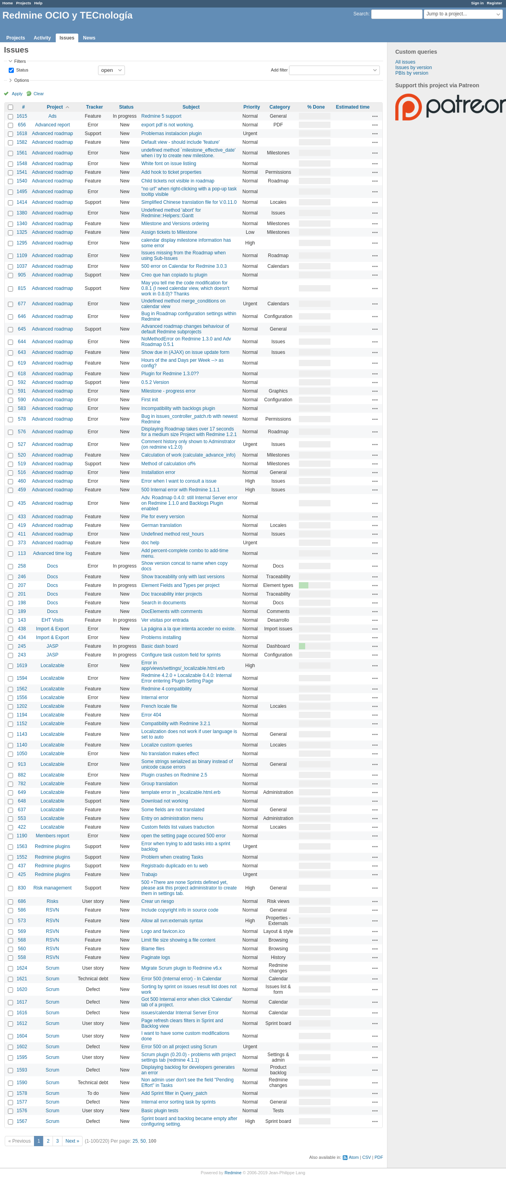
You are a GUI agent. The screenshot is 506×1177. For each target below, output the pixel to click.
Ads (52, 116)
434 (22, 637)
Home (7, 3)
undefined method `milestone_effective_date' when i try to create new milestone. (189, 152)
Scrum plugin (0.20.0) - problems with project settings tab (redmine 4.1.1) (189, 1057)
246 (22, 576)
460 (22, 481)
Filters (20, 61)
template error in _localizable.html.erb (181, 792)
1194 (22, 715)
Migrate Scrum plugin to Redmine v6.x (182, 968)
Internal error (155, 697)
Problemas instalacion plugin (172, 133)
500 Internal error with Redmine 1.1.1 (181, 490)
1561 (22, 153)
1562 (22, 689)
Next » (72, 1141)
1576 (22, 1110)
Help (38, 3)
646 (22, 316)
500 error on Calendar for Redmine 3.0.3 (184, 266)
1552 (22, 857)
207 (22, 585)
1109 (22, 255)
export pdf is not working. (168, 125)
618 (22, 373)
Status (21, 69)
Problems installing (161, 637)
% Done (316, 107)
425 (22, 874)
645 (22, 329)
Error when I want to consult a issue (179, 481)
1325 (22, 232)
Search (360, 14)
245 (22, 646)
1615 (22, 116)
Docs (52, 566)
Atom (354, 1157)
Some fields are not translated (173, 809)
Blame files (153, 948)
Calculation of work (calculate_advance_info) (189, 455)
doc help (150, 542)
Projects (23, 3)
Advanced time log (52, 553)
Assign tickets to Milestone (169, 232)
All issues (405, 62)
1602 (22, 1046)
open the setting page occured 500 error (184, 836)
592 (22, 382)
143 (22, 620)
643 (22, 352)
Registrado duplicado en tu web (175, 866)
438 (22, 629)
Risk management (52, 888)
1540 (22, 181)
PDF (378, 1157)
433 (22, 516)
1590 (22, 1082)
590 (22, 399)
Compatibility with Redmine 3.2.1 (176, 723)
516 (22, 472)
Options (21, 80)
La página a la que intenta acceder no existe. (189, 629)
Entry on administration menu (172, 818)
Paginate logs (156, 957)
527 (22, 444)
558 (22, 957)
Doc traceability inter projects (172, 594)
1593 (22, 1070)
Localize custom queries (167, 745)
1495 (22, 191)
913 (22, 764)
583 (22, 408)
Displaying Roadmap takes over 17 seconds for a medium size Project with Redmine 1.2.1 (189, 431)
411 (22, 534)
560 (22, 948)
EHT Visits (53, 620)
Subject (191, 107)
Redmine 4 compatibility (167, 689)
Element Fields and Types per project (181, 585)
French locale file (159, 706)
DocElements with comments (172, 611)
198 (22, 602)
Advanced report (52, 125)
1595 (22, 1057)
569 (22, 931)
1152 (22, 723)
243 (22, 655)
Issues (67, 38)
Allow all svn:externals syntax (172, 920)
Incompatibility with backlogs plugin (178, 408)
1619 (22, 665)
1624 (22, 968)
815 (22, 288)
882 (22, 775)
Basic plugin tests (160, 1110)
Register (494, 3)
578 (22, 419)
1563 (22, 846)
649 (22, 792)
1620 (22, 989)
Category (280, 107)
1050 (22, 753)
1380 (22, 213)
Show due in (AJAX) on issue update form (186, 352)
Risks (52, 901)
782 (22, 783)
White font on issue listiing (169, 163)
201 (22, 594)
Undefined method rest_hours (173, 534)
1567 (22, 1121)
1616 (22, 1012)
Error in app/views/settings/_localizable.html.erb (183, 665)
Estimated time (353, 107)
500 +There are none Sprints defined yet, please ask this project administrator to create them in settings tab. (189, 888)
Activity (42, 38)
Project (55, 107)
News (89, 38)
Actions (375, 116)
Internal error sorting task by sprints (179, 1102)
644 (22, 341)
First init (150, 399)
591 (22, 391)
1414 (22, 202)
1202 (22, 706)
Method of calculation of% (169, 463)
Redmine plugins (52, 846)
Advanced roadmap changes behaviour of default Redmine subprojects (185, 329)
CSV (366, 1157)
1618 (22, 133)
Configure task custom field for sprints (181, 655)
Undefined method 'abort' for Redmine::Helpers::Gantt (171, 212)
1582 (22, 142)
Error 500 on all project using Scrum (179, 1046)
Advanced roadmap (52, 133)
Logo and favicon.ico (163, 931)
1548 (22, 163)
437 (22, 866)
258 (22, 566)
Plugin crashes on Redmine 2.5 (175, 775)
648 (22, 801)
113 (22, 553)
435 (22, 503)
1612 (22, 1023)
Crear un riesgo (158, 901)
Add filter (279, 69)
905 (22, 275)
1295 (22, 243)
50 (142, 1141)
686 (22, 901)
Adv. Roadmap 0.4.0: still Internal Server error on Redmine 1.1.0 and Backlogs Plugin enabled (190, 503)
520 (22, 455)
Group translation (160, 783)
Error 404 (151, 715)
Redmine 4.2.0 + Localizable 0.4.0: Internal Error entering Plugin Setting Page (187, 678)
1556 (22, 697)
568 (22, 940)
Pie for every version (163, 516)
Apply (17, 93)
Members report (52, 836)
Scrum (52, 968)
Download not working (165, 801)
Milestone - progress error (169, 391)
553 (22, 818)
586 (22, 910)
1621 (22, 978)
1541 (22, 172)
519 (22, 463)
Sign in (477, 3)
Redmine (233, 1172)
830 (22, 888)
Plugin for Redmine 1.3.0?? (170, 373)
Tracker (94, 107)
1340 (22, 223)
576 (22, 431)
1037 (22, 266)
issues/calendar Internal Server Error (180, 1012)
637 (22, 809)
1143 (22, 734)
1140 (22, 745)
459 (22, 490)
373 (22, 542)
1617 (22, 1002)
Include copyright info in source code (180, 910)
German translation (162, 525)
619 (22, 363)
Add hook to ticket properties (172, 172)
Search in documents (164, 602)
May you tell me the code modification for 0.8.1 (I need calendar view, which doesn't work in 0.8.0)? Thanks (185, 288)
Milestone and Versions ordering (175, 223)
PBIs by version (411, 73)
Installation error (159, 472)
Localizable (52, 665)
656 (22, 125)
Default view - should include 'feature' (181, 142)
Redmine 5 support (161, 116)
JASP (53, 646)
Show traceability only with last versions (183, 576)
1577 (22, 1102)
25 (135, 1141)
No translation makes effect (170, 753)
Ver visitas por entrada (165, 620)
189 (22, 611)
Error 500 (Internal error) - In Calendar (182, 978)
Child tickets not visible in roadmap (178, 181)
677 (22, 303)
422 (22, 827)
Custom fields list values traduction (178, 827)
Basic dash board (160, 646)
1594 (22, 678)
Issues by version (413, 67)
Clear (39, 93)
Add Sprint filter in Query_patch (175, 1093)
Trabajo (149, 874)
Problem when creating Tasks (173, 857)
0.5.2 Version (155, 382)
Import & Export (52, 629)
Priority (252, 107)
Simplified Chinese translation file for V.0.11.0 (189, 202)
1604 (22, 1036)
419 (22, 525)
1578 (22, 1093)
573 (22, 920)
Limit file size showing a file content (178, 940)
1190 (22, 836)
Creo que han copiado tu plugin (175, 275)
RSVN (52, 910)
